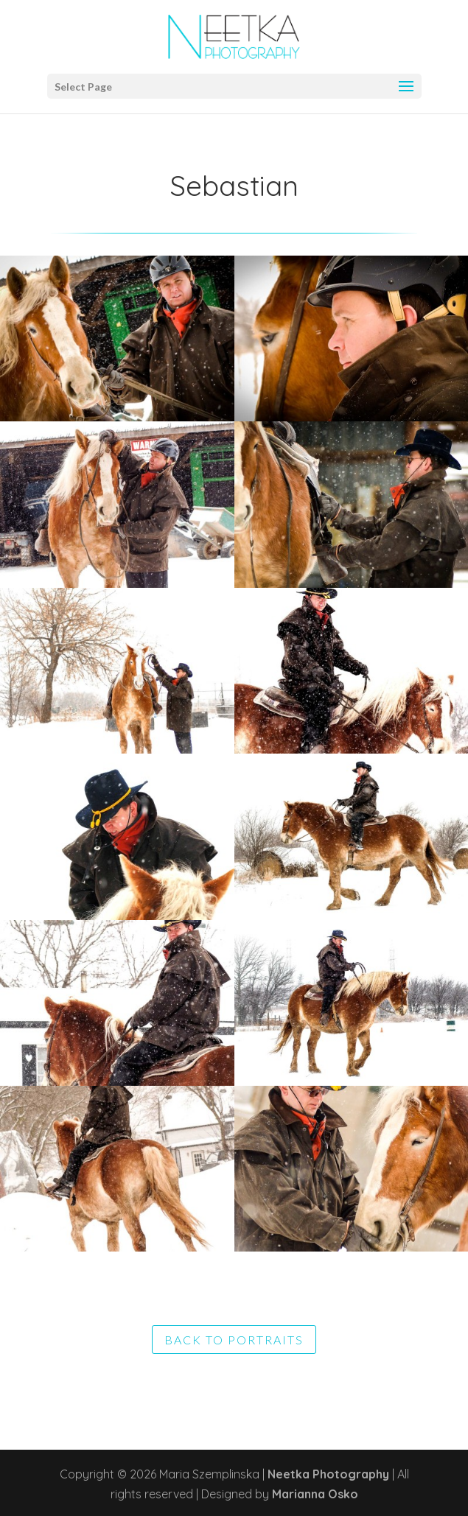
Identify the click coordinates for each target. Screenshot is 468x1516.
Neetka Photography (328, 1474)
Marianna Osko (315, 1494)
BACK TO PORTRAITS (234, 1340)
